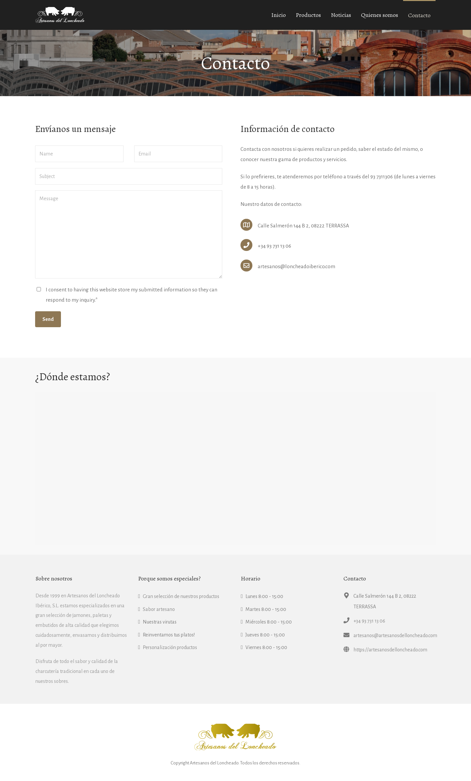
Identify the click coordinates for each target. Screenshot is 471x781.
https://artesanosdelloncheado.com (390, 649)
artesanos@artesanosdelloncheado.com (395, 635)
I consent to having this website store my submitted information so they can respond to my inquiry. (131, 295)
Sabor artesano (159, 609)
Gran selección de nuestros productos (181, 596)
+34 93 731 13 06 (369, 621)
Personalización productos (170, 647)
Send (48, 319)
